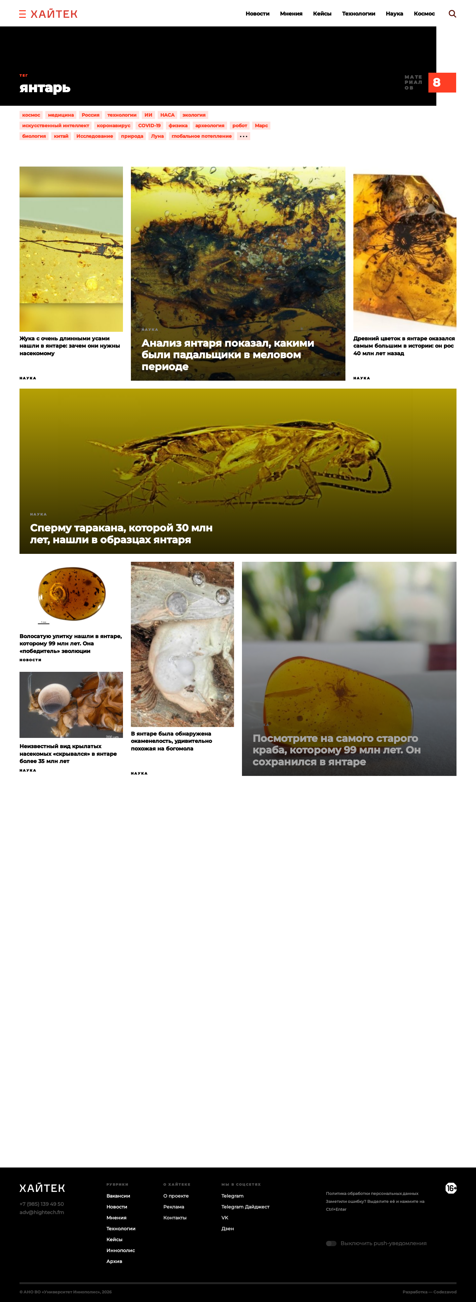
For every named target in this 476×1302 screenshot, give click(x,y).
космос (31, 115)
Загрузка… (238, 997)
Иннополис (120, 1250)
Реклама (173, 1207)
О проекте (176, 1196)
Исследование (94, 136)
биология (34, 136)
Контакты (174, 1218)
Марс (261, 126)
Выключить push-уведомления (383, 1243)
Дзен (227, 1229)
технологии (122, 115)
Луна (157, 136)
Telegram (232, 1196)
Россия (90, 115)
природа (132, 136)
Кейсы (322, 14)
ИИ (148, 115)
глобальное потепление (202, 136)
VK (224, 1218)
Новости (257, 14)
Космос (424, 14)
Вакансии (118, 1196)
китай (61, 136)
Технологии (358, 14)
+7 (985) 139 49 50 (42, 1204)
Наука (394, 14)
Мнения (291, 14)
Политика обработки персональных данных (372, 1193)
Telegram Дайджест (245, 1207)
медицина (61, 115)
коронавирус (113, 126)
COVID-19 (149, 126)
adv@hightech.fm (42, 1212)
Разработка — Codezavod (429, 1291)
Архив (114, 1261)
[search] (452, 13)
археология (209, 126)
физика (178, 126)
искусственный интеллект (55, 126)
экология (194, 115)
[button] (22, 13)
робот (239, 126)
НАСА (167, 115)
